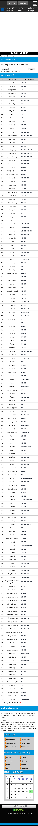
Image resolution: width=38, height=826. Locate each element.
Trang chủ (2, 57)
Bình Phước (9, 762)
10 (23, 786)
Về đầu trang (19, 807)
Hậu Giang (24, 762)
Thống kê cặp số (25, 741)
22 (15, 792)
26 (30, 792)
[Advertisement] (19, 32)
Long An (8, 765)
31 (11, 783)
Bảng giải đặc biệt (11, 748)
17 (23, 789)
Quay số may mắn (11, 744)
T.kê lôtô (20, 8)
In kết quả (31, 11)
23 (19, 792)
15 (15, 789)
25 (26, 792)
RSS (35, 816)
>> (17, 777)
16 (19, 789)
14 (11, 789)
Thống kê (31, 8)
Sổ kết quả (9, 11)
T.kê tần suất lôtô (26, 744)
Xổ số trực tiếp (9, 8)
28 (11, 795)
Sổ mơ (20, 11)
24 (23, 792)
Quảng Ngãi (24, 769)
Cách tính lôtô (25, 747)
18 (26, 789)
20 (7, 792)
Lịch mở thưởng (10, 741)
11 (26, 786)
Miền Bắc (8, 758)
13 (7, 789)
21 (11, 792)
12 (30, 786)
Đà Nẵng (23, 766)
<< (6, 777)
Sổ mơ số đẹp (11, 57)
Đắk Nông (9, 769)
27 (7, 795)
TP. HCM (23, 758)
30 (7, 783)
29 (15, 795)
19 (30, 789)
